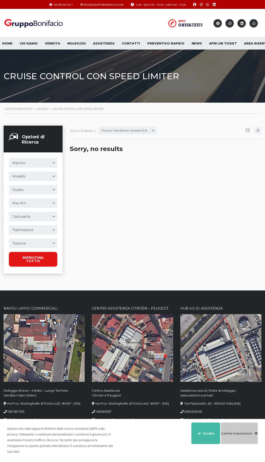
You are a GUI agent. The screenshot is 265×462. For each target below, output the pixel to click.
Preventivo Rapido (165, 43)
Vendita (52, 43)
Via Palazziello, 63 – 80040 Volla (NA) (212, 403)
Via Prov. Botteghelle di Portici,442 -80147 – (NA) (132, 403)
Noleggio (76, 43)
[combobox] (33, 163)
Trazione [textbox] (19, 243)
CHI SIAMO (29, 43)
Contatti (131, 43)
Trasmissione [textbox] (23, 230)
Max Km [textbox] (19, 203)
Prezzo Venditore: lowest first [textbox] (124, 130)
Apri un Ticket (223, 43)
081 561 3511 (15, 411)
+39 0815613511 (63, 4)
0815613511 (190, 25)
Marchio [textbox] (19, 163)
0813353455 (193, 411)
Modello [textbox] (19, 176)
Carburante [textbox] (21, 216)
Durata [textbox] (18, 190)
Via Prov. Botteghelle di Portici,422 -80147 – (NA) (43, 403)
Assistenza (104, 43)
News (197, 43)
